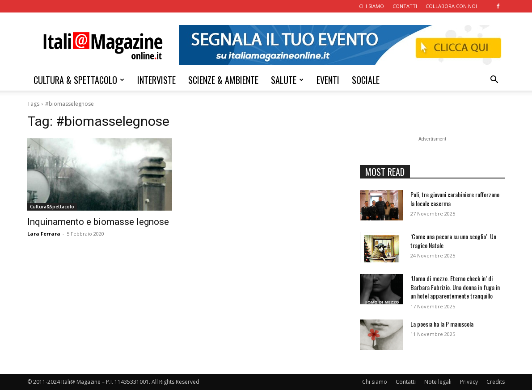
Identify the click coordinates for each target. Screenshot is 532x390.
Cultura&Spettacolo (52, 206)
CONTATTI (405, 6)
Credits (495, 382)
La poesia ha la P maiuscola (441, 323)
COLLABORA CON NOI (451, 6)
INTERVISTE (156, 80)
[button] (494, 80)
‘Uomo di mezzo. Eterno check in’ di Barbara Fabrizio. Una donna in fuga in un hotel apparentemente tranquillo (455, 287)
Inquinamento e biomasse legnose (98, 221)
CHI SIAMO (371, 6)
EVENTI (328, 80)
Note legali (438, 382)
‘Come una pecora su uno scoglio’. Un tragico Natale (453, 241)
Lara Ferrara (43, 233)
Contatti (406, 382)
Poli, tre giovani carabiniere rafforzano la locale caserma (454, 199)
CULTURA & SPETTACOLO (79, 80)
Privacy (469, 382)
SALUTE (287, 80)
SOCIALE (366, 80)
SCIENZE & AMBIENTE (223, 80)
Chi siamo (374, 382)
